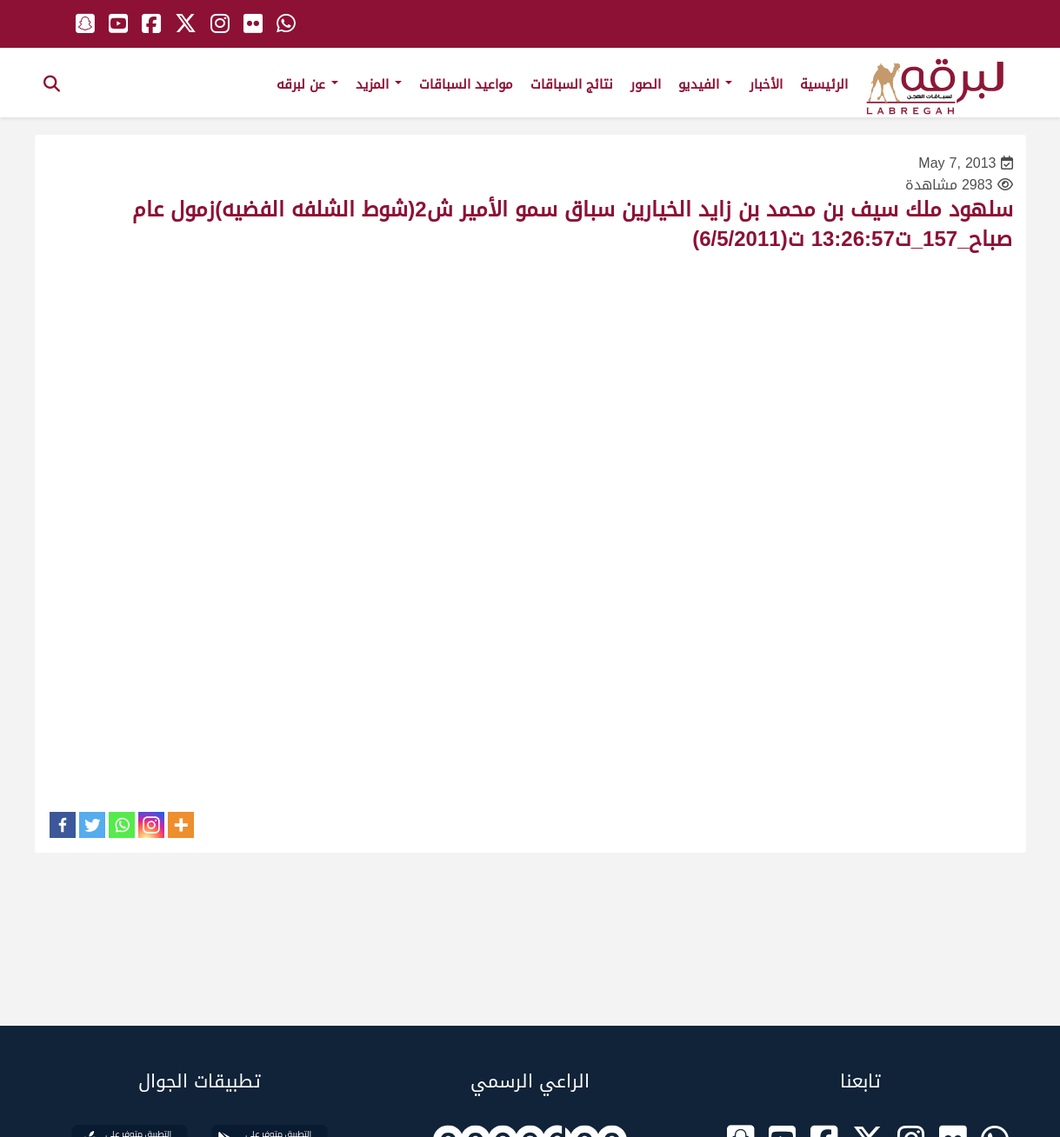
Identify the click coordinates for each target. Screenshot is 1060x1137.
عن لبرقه (307, 84)
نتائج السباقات (571, 84)
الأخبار (766, 84)
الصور (645, 84)
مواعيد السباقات (466, 84)
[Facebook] (63, 825)
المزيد (379, 84)
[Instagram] (151, 825)
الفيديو (705, 84)
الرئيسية (824, 84)
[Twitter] (92, 825)
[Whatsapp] (122, 825)
